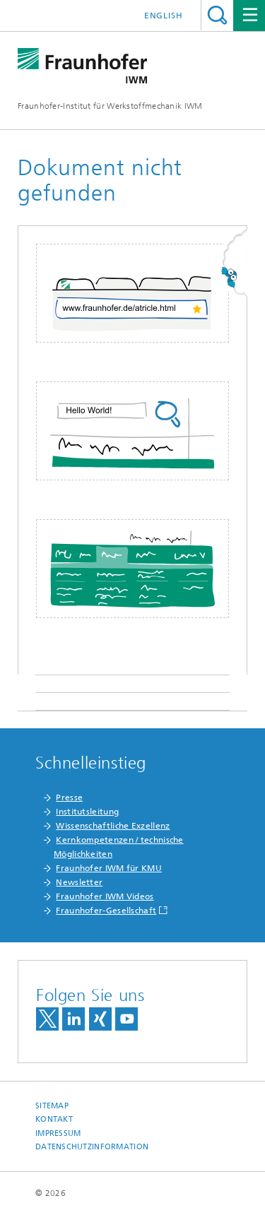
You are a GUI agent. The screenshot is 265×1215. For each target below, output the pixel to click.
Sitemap (52, 1105)
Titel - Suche (217, 15)
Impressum (58, 1133)
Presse (69, 797)
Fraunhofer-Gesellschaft (106, 910)
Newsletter (79, 882)
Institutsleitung (87, 812)
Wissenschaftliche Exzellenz (113, 826)
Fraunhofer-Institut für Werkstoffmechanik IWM (110, 106)
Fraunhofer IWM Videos (104, 896)
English (163, 15)
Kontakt (54, 1119)
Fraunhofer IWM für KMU (109, 868)
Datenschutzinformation (91, 1146)
